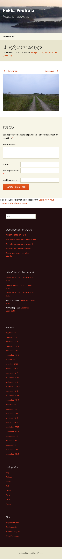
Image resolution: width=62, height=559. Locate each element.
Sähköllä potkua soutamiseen (19, 248)
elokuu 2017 (11, 359)
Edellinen (10, 70)
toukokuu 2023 (12, 337)
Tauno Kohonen (12, 285)
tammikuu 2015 (12, 431)
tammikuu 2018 (12, 355)
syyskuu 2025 (12, 332)
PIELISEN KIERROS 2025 (16, 235)
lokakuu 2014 (11, 440)
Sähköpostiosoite (11, 172)
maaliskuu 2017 (12, 377)
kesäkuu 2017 (12, 368)
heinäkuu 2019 (12, 350)
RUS (7, 486)
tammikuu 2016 (12, 400)
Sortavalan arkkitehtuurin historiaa (21, 239)
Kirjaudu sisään (12, 522)
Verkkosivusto (10, 180)
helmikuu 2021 (12, 341)
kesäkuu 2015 (12, 418)
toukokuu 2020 (12, 346)
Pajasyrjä (35, 52)
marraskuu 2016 (13, 386)
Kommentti (9, 144)
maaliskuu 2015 (12, 427)
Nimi (6, 164)
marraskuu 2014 (13, 436)
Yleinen (9, 504)
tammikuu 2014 (12, 454)
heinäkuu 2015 (12, 413)
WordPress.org (12, 536)
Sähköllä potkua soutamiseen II (19, 244)
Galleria (9, 477)
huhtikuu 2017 (12, 373)
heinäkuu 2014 (12, 449)
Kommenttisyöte (13, 531)
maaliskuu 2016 (12, 395)
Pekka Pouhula (12, 277)
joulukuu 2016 (12, 382)
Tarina (8, 490)
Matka (8, 481)
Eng (7, 472)
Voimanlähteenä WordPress (31, 553)
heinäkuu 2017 (12, 364)
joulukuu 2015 (12, 404)
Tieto (8, 495)
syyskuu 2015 (12, 409)
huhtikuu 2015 (12, 422)
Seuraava (52, 70)
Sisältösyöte (11, 527)
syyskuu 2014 (12, 445)
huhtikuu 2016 (12, 391)
